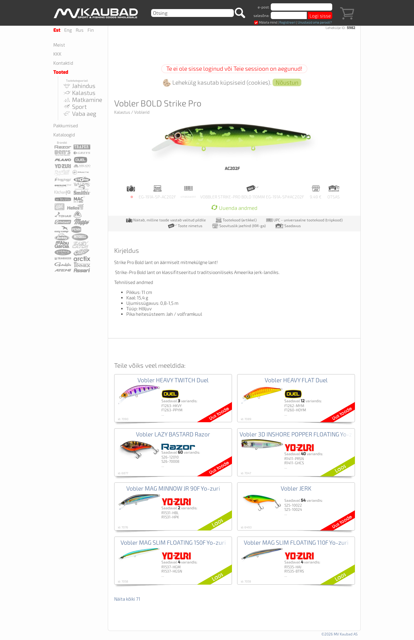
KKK (57, 54)
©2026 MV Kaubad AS (339, 634)
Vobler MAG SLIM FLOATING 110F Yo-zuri (296, 542)
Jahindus (78, 85)
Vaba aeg (79, 113)
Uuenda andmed (234, 208)
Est (56, 30)
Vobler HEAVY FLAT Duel (296, 380)
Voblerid (142, 112)
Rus (80, 30)
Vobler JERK (296, 488)
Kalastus (78, 92)
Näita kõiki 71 (127, 599)
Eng (68, 30)
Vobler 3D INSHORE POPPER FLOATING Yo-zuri (299, 434)
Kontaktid (63, 63)
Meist (59, 44)
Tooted (60, 72)
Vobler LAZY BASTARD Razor (173, 434)
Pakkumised (65, 125)
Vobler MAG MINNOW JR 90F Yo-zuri (173, 488)
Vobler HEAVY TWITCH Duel (173, 380)
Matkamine (82, 99)
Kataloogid (64, 134)
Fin (91, 30)
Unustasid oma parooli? (315, 22)
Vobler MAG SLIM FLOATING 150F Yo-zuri (173, 542)
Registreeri (287, 22)
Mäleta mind (265, 22)
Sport (74, 106)
